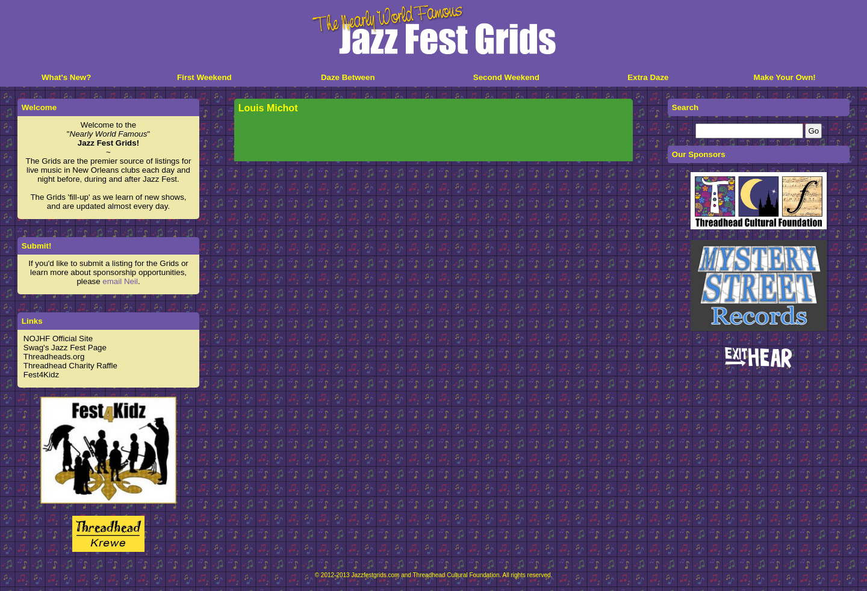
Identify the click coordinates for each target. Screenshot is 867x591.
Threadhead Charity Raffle (70, 365)
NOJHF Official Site (58, 338)
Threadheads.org (54, 356)
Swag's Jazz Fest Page (65, 347)
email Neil (120, 281)
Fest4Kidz (41, 374)
